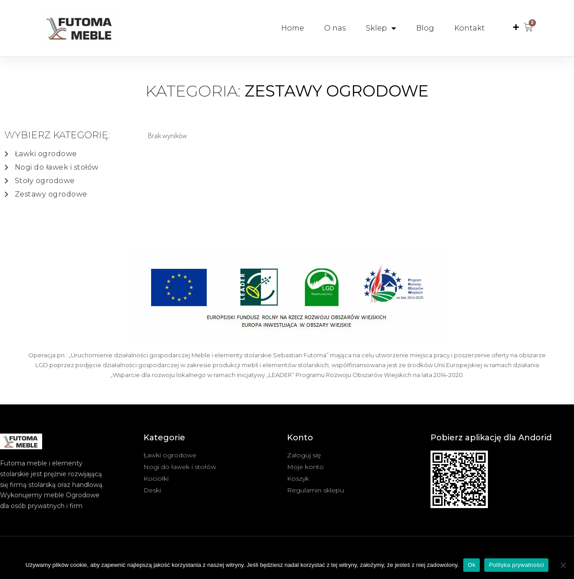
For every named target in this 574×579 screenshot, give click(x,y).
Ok (471, 564)
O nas (335, 28)
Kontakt (469, 28)
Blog (425, 28)
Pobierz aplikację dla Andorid (491, 438)
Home (292, 28)
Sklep (381, 28)
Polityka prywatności (516, 564)
